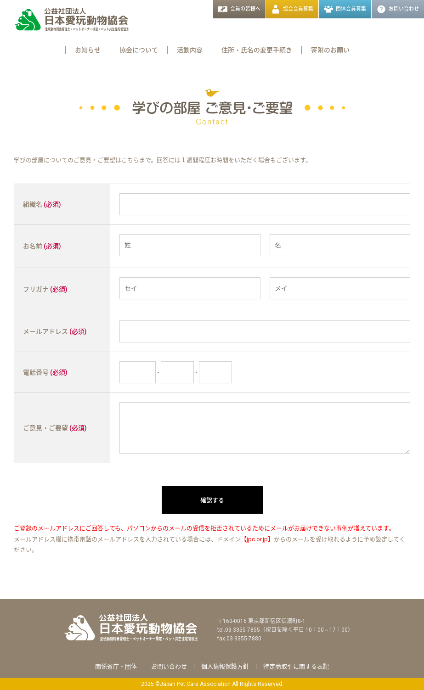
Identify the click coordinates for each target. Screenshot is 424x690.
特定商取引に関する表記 (296, 666)
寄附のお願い (330, 50)
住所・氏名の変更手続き (256, 50)
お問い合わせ (169, 666)
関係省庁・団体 (116, 666)
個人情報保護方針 (225, 666)
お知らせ (88, 50)
